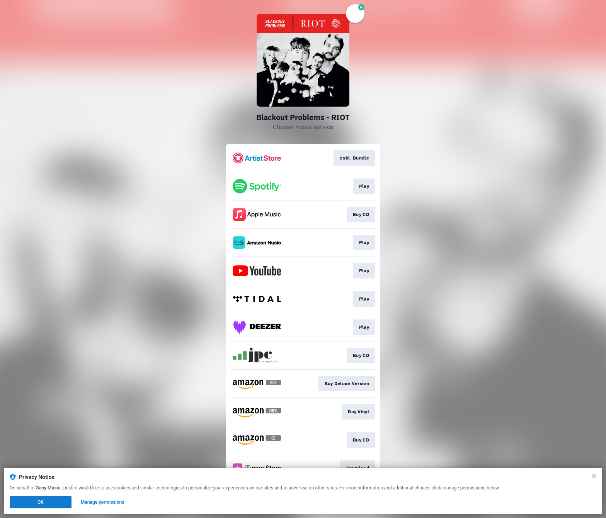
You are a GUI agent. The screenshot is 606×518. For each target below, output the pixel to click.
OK (40, 502)
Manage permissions (102, 502)
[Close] (594, 476)
